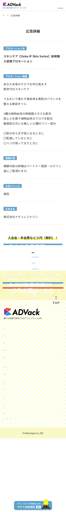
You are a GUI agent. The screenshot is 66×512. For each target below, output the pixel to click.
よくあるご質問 (13, 409)
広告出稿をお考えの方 (18, 423)
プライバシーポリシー (18, 455)
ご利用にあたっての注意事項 (22, 441)
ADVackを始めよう (16, 402)
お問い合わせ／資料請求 (19, 416)
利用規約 (9, 448)
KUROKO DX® (12, 465)
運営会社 (9, 472)
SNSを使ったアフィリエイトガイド (26, 434)
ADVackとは (11, 395)
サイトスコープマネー (18, 480)
